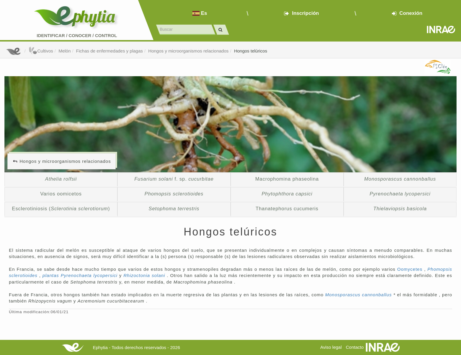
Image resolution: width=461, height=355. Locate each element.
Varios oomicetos (61, 193)
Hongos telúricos (250, 50)
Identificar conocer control (77, 35)
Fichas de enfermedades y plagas (109, 50)
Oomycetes (410, 269)
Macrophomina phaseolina (287, 179)
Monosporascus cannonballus (359, 294)
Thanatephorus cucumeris (287, 208)
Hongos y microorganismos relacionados (188, 50)
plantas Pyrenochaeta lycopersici (80, 275)
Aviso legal (331, 347)
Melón (64, 50)
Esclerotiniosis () (61, 208)
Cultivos (40, 50)
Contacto (355, 347)
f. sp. (173, 179)
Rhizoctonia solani (145, 275)
